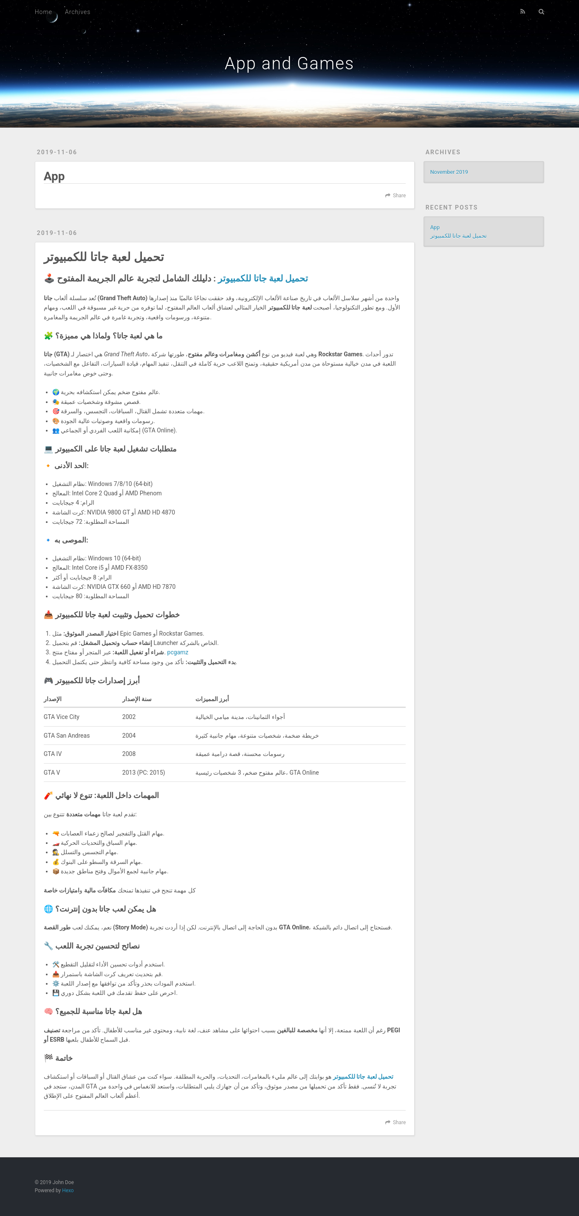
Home (43, 12)
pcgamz (178, 652)
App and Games (290, 64)
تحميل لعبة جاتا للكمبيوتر (104, 257)
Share (399, 196)
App (54, 176)
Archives (77, 12)
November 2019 (449, 172)
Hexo (67, 1190)
